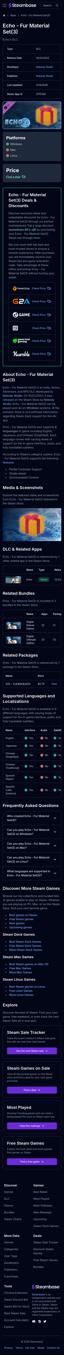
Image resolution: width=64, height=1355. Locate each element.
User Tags (10, 1256)
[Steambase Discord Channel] (33, 1321)
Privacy (8, 1347)
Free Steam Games (45, 1260)
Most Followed (42, 1205)
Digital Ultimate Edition (31, 640)
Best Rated (40, 1192)
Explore (9, 1327)
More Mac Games (20, 972)
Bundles (9, 1212)
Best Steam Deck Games (25, 941)
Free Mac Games (20, 968)
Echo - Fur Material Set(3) (35, 15)
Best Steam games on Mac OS (28, 964)
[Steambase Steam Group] (39, 1321)
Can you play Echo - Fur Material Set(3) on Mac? (32, 845)
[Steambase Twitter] (45, 1321)
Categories (11, 1249)
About (40, 1347)
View (54, 683)
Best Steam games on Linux (27, 986)
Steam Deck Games (46, 1226)
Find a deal (32, 1090)
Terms (19, 1347)
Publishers (11, 1269)
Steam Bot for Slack (17, 1306)
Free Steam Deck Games (25, 945)
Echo (29, 579)
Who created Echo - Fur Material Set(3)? (32, 818)
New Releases (42, 1212)
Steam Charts (13, 1219)
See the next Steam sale (32, 1050)
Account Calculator (16, 1320)
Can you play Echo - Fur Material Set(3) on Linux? (32, 859)
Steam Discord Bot (16, 1299)
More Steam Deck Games (25, 950)
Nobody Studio (44, 66)
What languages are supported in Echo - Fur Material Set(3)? (32, 873)
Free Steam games (21, 919)
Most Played (41, 1198)
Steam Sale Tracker (46, 1242)
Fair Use (30, 1347)
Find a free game (32, 1161)
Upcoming (40, 1219)
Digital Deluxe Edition (30, 625)
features (8, 462)
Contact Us (53, 1347)
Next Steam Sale (14, 1313)
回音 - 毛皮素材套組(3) (18, 683)
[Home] (4, 15)
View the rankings (32, 1125)
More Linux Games (21, 995)
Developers (11, 1262)
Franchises (11, 1276)
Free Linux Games (21, 990)
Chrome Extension (16, 1292)
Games (8, 1192)
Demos (8, 1205)
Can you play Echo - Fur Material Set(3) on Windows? (32, 832)
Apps (13, 15)
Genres (8, 1242)
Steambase (38, 1294)
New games (17, 923)
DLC (7, 1198)
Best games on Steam (23, 915)
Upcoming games (20, 927)
